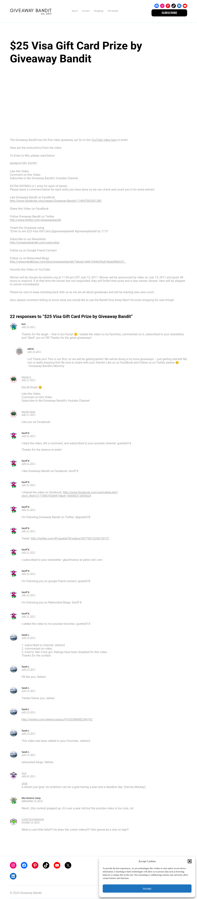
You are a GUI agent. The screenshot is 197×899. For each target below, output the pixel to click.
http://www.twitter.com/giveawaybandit (35, 220)
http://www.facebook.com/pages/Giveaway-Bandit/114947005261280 (55, 201)
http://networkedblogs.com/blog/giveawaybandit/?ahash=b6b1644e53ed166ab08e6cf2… (68, 261)
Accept (147, 888)
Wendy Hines (28, 411)
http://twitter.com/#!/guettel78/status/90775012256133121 (70, 538)
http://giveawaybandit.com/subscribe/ (35, 242)
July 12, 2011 (29, 435)
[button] (190, 861)
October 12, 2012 (31, 822)
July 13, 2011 (29, 637)
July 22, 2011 (29, 776)
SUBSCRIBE (169, 13)
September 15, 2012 (32, 800)
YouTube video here (104, 140)
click (24, 773)
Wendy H (26, 377)
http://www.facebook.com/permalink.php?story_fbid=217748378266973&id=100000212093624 (70, 494)
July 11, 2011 (29, 379)
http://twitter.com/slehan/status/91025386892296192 (57, 719)
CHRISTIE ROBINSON (33, 819)
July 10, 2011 (29, 326)
